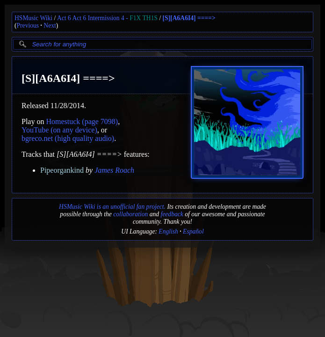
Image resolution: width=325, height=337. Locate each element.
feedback (171, 214)
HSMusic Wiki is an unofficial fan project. (112, 206)
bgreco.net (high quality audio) (68, 138)
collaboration (130, 214)
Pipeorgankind (62, 170)
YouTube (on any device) (59, 130)
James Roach (114, 170)
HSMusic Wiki (33, 18)
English (168, 231)
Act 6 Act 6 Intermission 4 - (107, 18)
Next (49, 25)
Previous (28, 25)
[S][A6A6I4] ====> (189, 18)
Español (193, 231)
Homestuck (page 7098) (82, 121)
